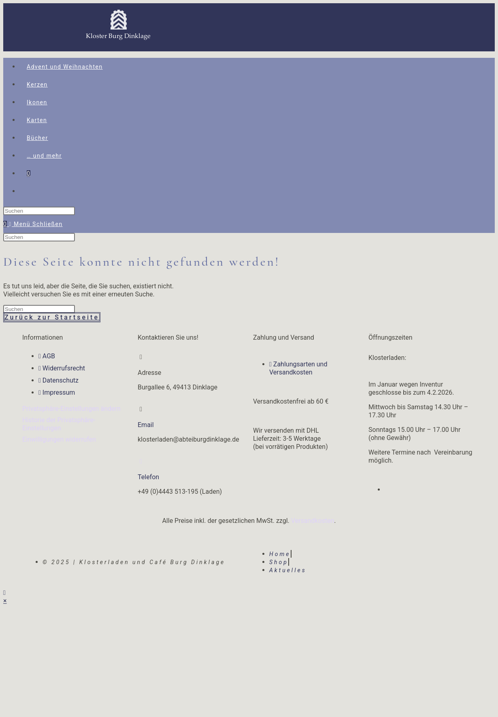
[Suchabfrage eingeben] (39, 211)
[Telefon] (141, 461)
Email (146, 425)
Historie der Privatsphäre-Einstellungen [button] (58, 424)
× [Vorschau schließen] (5, 601)
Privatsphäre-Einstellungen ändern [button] (71, 408)
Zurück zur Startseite (51, 317)
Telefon (148, 477)
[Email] (141, 409)
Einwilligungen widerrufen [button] (59, 439)
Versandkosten (312, 521)
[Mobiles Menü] (35, 224)
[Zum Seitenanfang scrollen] (4, 592)
